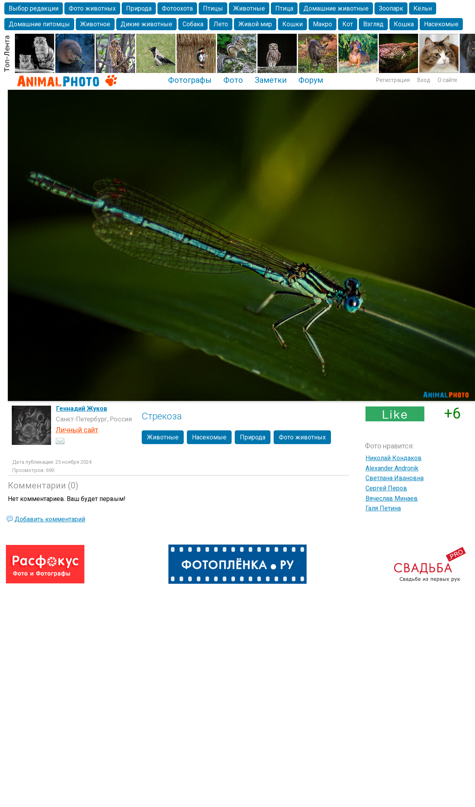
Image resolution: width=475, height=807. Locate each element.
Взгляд (373, 24)
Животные (249, 8)
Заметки (271, 80)
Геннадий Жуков (81, 408)
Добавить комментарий (50, 519)
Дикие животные (146, 24)
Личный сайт (77, 430)
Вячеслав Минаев (391, 498)
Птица (284, 8)
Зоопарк (391, 8)
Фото (233, 80)
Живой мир (255, 24)
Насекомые (441, 24)
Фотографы (190, 80)
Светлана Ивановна (394, 478)
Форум (310, 80)
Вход (423, 80)
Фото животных (92, 8)
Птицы (213, 8)
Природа (139, 8)
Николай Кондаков (393, 458)
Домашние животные (336, 8)
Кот (347, 24)
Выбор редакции (33, 8)
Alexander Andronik (391, 468)
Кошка (404, 24)
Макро (322, 24)
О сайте (447, 80)
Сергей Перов (386, 488)
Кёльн (422, 8)
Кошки (292, 24)
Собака (193, 24)
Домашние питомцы (39, 24)
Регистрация (393, 80)
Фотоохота (177, 8)
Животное (95, 24)
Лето (221, 24)
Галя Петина (383, 508)
